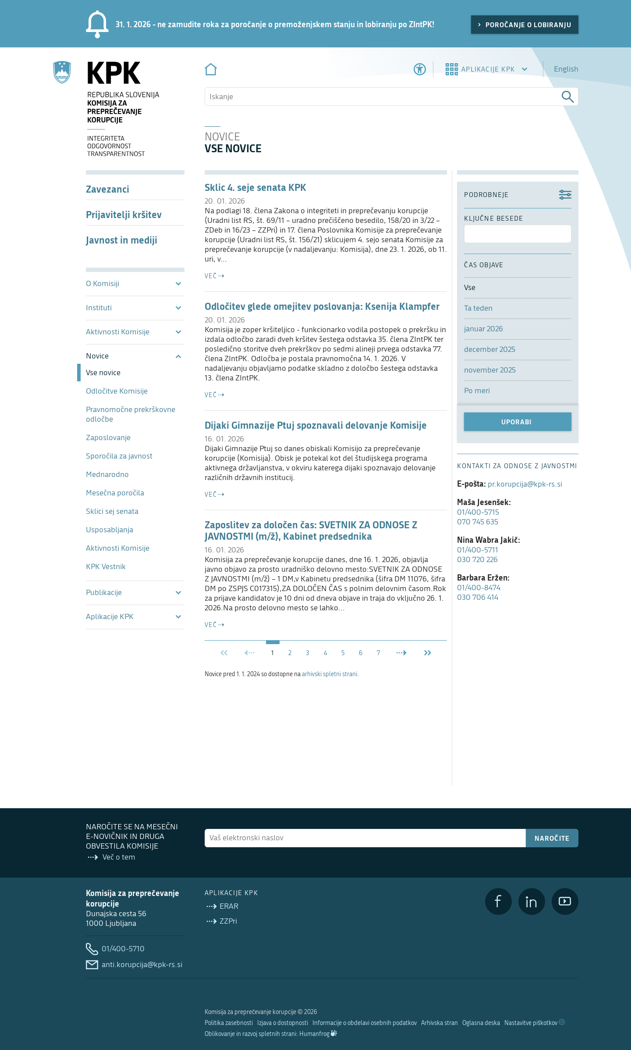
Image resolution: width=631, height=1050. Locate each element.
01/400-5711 (477, 550)
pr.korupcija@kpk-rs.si (525, 484)
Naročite (552, 838)
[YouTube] (565, 901)
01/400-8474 (478, 587)
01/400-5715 (478, 512)
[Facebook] (498, 901)
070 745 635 (477, 522)
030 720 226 (477, 559)
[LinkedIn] (531, 901)
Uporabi (516, 421)
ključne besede (493, 218)
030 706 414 (477, 597)
